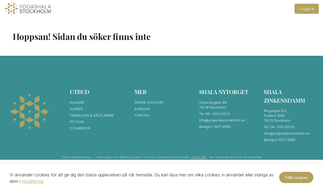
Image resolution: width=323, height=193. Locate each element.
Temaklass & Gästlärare (92, 115)
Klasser (77, 103)
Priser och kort (149, 103)
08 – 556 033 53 (217, 114)
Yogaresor (80, 128)
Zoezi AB (198, 157)
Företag (142, 115)
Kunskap (142, 109)
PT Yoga (77, 122)
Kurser (76, 109)
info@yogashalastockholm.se (222, 120)
